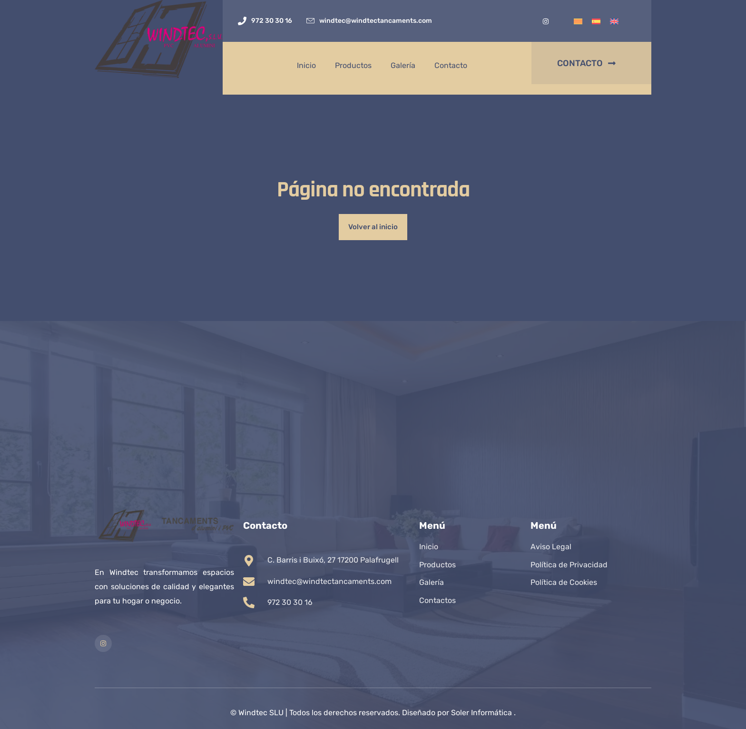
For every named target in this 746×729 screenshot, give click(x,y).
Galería (403, 65)
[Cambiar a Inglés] (614, 21)
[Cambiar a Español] (596, 21)
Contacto (450, 65)
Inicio (306, 65)
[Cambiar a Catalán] (578, 21)
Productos (353, 65)
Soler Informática (481, 712)
